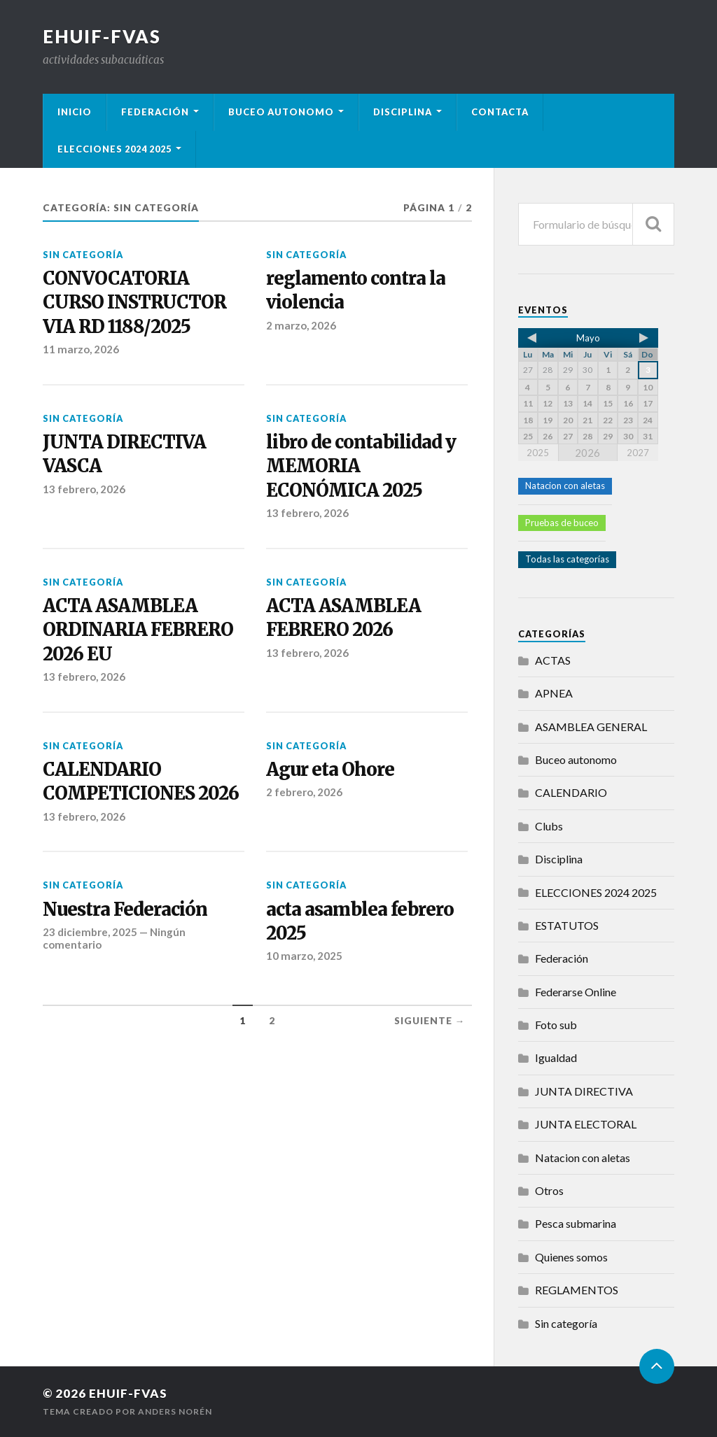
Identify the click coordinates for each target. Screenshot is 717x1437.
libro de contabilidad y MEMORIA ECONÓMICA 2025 (361, 466)
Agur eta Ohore (330, 769)
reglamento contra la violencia (355, 290)
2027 (638, 452)
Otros (549, 1190)
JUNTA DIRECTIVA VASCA (124, 454)
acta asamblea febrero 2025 (360, 921)
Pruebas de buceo (562, 522)
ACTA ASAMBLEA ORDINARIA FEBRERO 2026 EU (138, 630)
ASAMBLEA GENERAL (591, 726)
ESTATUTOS (567, 925)
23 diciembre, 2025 (90, 932)
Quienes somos (571, 1256)
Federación (155, 112)
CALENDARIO (571, 792)
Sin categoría (83, 254)
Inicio (74, 112)
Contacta (500, 112)
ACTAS (553, 660)
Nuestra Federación (125, 909)
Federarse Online (575, 991)
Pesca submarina (575, 1223)
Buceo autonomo (281, 112)
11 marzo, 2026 (81, 349)
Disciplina (402, 112)
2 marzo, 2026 (301, 325)
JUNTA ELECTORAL (585, 1124)
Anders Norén (175, 1411)
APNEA (554, 693)
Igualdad (556, 1057)
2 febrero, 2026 (304, 792)
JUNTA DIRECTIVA (584, 1091)
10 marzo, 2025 (304, 955)
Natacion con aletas (565, 485)
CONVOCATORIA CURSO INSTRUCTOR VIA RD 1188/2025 (134, 302)
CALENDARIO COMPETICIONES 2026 (141, 781)
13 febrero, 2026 (84, 489)
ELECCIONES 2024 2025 (114, 149)
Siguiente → (430, 1020)
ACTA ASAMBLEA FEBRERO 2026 (343, 618)
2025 (538, 452)
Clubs (549, 826)
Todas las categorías (567, 559)
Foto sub (556, 1024)
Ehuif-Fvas (102, 36)
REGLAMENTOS (576, 1289)
